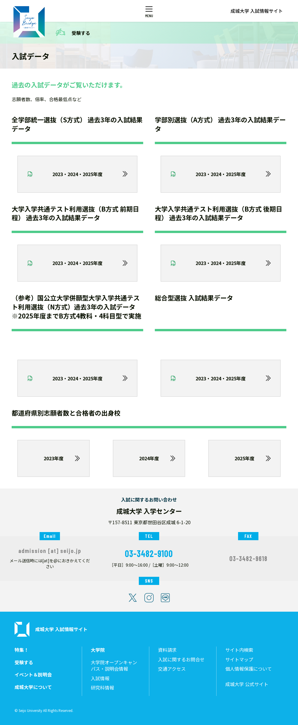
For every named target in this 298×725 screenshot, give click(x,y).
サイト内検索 (239, 650)
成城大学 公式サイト (246, 684)
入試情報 (100, 678)
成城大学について (33, 687)
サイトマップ (239, 659)
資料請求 (167, 650)
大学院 (98, 650)
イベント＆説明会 (33, 674)
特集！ (22, 650)
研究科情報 (102, 687)
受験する (81, 32)
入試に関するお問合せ (181, 659)
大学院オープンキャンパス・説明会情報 (114, 665)
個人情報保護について (248, 668)
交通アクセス (172, 668)
